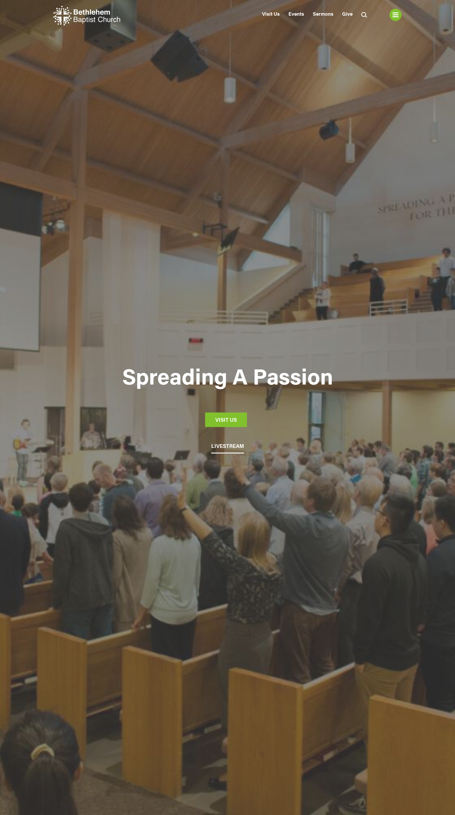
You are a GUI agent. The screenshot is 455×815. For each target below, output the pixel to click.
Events (296, 13)
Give (347, 13)
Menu (395, 15)
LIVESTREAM (227, 446)
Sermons (323, 13)
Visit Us (271, 13)
